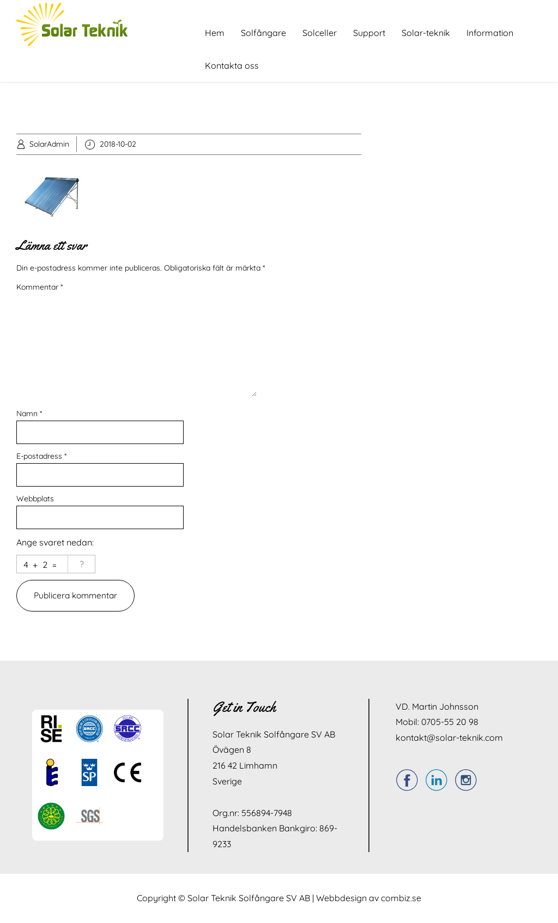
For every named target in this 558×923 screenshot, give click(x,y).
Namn (29, 413)
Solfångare (263, 32)
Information (489, 32)
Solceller (319, 32)
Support (369, 32)
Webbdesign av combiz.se (368, 898)
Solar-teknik (426, 32)
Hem (215, 32)
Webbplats (35, 499)
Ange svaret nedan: (55, 542)
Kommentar (39, 287)
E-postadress (41, 456)
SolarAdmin (49, 144)
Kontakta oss (232, 65)
